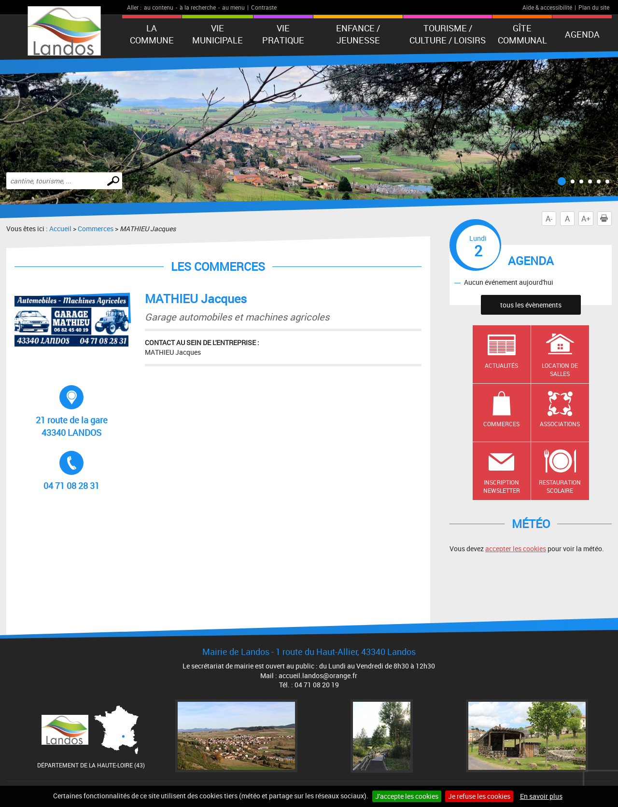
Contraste (264, 7)
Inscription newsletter (501, 486)
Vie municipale (217, 34)
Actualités (501, 365)
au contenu (158, 7)
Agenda (582, 34)
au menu (233, 7)
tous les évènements (531, 304)
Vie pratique (283, 34)
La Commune (152, 34)
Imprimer (606, 218)
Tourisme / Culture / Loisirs (447, 34)
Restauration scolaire (560, 486)
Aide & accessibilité (547, 7)
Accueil (60, 228)
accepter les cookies (515, 548)
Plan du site (593, 7)
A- (549, 218)
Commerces (95, 228)
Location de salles (560, 369)
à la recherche (198, 7)
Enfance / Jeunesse (358, 34)
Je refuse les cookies (479, 796)
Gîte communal (522, 34)
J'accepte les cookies (406, 796)
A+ (585, 218)
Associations (560, 424)
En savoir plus (541, 796)
